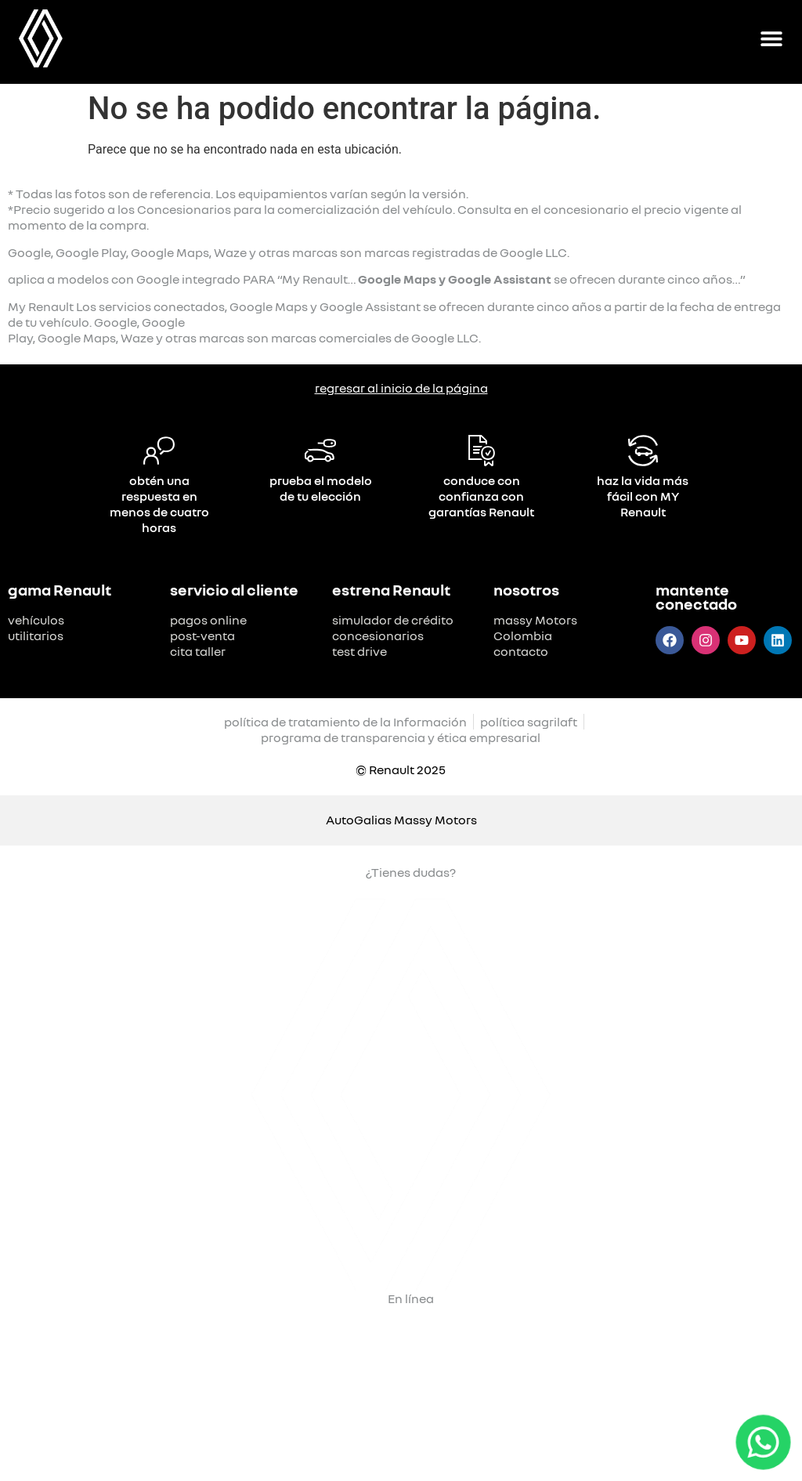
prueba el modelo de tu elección (320, 488)
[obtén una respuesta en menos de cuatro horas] (159, 450)
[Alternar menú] (771, 38)
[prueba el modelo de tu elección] (320, 450)
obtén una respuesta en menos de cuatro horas (159, 504)
